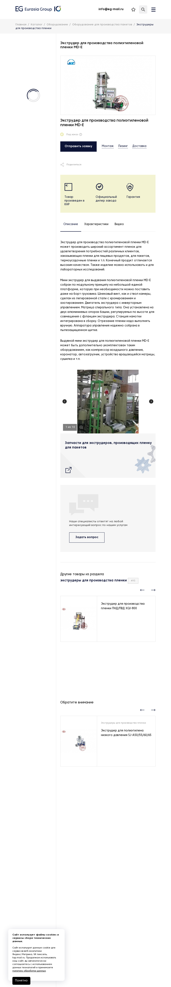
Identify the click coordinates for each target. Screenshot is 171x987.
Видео (119, 224)
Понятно (21, 980)
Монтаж (108, 146)
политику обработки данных (29, 971)
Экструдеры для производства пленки (123, 725)
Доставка (139, 146)
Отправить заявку (78, 146)
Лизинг (123, 146)
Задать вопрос (86, 539)
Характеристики (96, 224)
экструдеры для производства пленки (93, 582)
